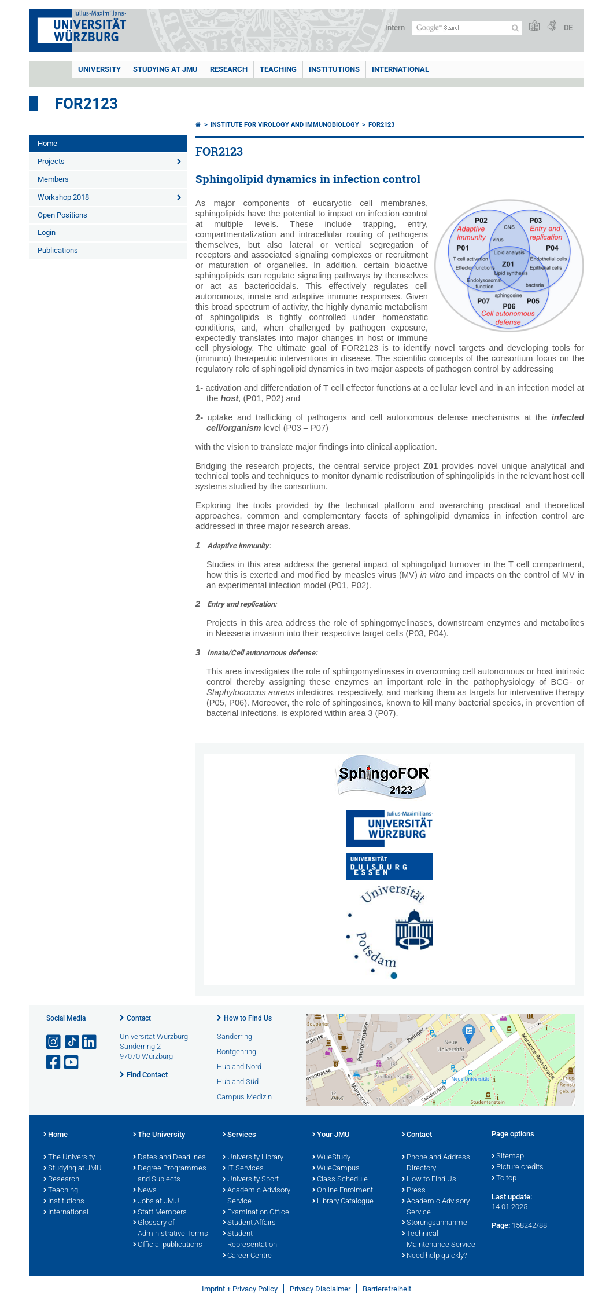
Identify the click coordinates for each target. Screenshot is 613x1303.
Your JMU (331, 1135)
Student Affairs (249, 1223)
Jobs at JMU (156, 1201)
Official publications (167, 1245)
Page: (501, 1225)
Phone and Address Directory (436, 1163)
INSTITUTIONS (334, 69)
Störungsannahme (434, 1223)
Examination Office (256, 1212)
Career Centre (247, 1256)
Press (414, 1190)
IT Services (243, 1168)
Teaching (278, 69)
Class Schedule (340, 1179)
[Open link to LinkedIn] (90, 1042)
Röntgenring (236, 1051)
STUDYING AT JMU (165, 69)
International (400, 69)
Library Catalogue (343, 1201)
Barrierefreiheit (387, 1288)
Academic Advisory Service (256, 1196)
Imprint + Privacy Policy (240, 1288)
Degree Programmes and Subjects (169, 1174)
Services (239, 1135)
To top (504, 1178)
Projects (51, 161)
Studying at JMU (72, 1168)
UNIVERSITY (99, 69)
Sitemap (508, 1156)
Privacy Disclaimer (320, 1288)
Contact (139, 1018)
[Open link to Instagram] (54, 1042)
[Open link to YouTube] (72, 1062)
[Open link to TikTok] (72, 1042)
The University (69, 1157)
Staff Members (160, 1212)
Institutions (63, 1201)
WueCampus (336, 1168)
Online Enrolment (342, 1190)
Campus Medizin (244, 1096)
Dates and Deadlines (169, 1157)
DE (568, 27)
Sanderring (234, 1036)
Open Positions (62, 215)
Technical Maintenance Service (438, 1239)
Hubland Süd (238, 1081)
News (145, 1190)
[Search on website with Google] (467, 28)
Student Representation (250, 1239)
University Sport (251, 1179)
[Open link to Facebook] (54, 1062)
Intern (395, 27)
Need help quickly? (434, 1256)
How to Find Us (248, 1018)
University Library (253, 1157)
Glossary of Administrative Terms (170, 1228)
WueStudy (331, 1157)
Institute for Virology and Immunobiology (285, 125)
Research (61, 1179)
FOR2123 (86, 103)
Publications (58, 250)
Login (47, 232)
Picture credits (518, 1167)
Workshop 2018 (63, 197)
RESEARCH (229, 69)
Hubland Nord (239, 1066)
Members (53, 179)
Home (47, 143)
